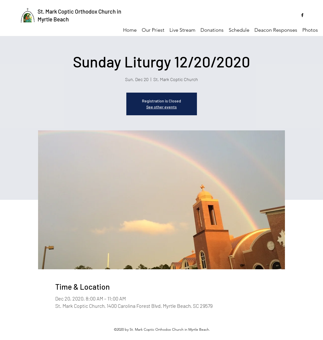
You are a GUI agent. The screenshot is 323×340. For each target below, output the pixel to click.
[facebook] (302, 15)
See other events (161, 106)
